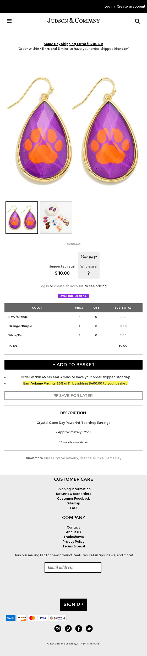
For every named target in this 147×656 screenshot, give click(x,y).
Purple (98, 458)
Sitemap (73, 503)
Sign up (73, 604)
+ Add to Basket (74, 364)
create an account (69, 286)
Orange (86, 458)
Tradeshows (73, 537)
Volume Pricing (43, 383)
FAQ (73, 508)
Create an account (131, 6)
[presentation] (45, 585)
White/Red (15, 335)
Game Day (113, 458)
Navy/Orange (18, 317)
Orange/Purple (20, 326)
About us (73, 532)
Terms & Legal (73, 546)
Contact (73, 527)
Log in (109, 6)
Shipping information (74, 489)
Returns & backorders (73, 494)
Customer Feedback (73, 498)
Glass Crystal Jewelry (61, 458)
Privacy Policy (73, 541)
